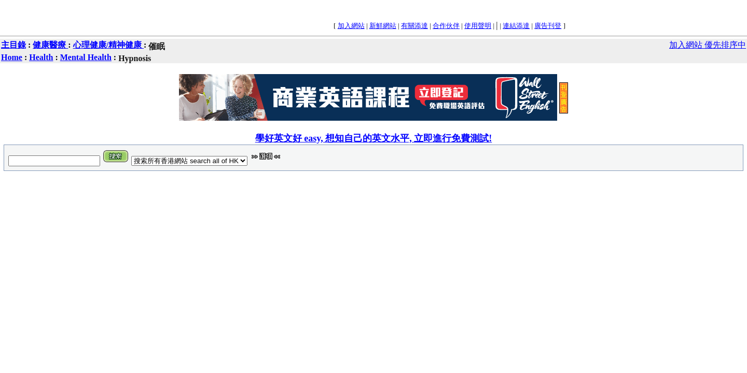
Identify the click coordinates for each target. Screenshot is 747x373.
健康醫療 (50, 44)
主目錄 (13, 44)
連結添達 (516, 26)
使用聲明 (477, 26)
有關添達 (414, 26)
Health (41, 57)
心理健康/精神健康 (108, 44)
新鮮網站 (382, 26)
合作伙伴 (446, 26)
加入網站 (351, 26)
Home (11, 57)
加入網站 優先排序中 (707, 44)
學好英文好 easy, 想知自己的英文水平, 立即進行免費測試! (373, 138)
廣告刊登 (547, 26)
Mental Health (86, 57)
